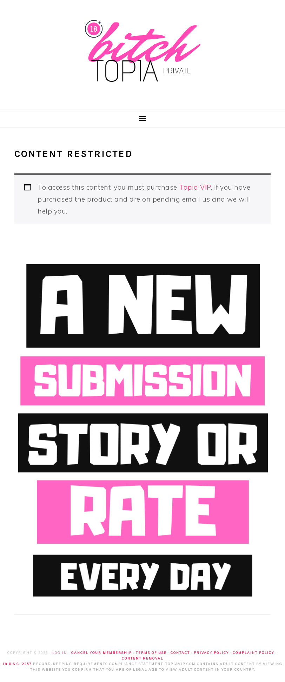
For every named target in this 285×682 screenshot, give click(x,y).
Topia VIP (195, 187)
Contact (180, 653)
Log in (59, 653)
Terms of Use (151, 653)
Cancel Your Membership (101, 653)
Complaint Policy (253, 653)
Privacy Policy (211, 653)
